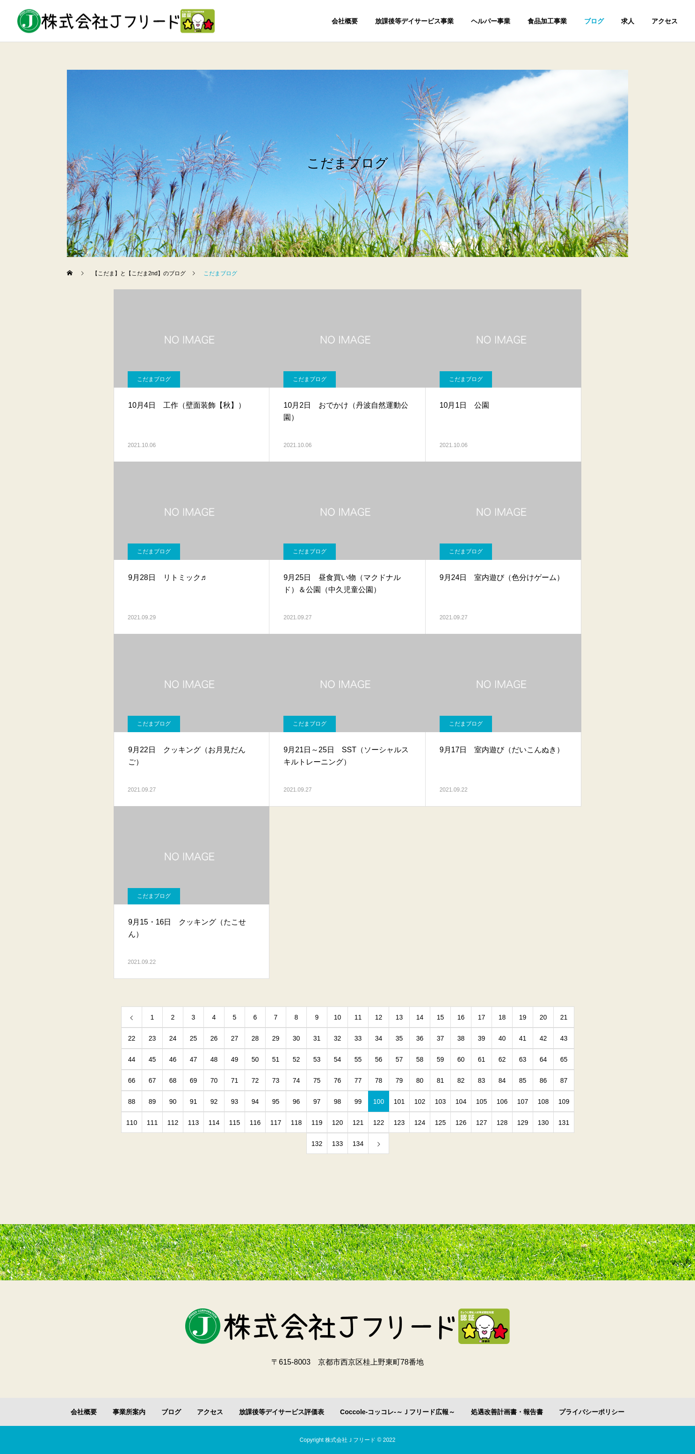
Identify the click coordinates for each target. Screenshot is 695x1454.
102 (419, 1101)
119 (316, 1122)
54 (337, 1059)
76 (337, 1080)
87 (564, 1080)
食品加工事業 (547, 21)
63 (523, 1059)
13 (399, 1017)
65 (564, 1059)
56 (379, 1059)
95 (276, 1101)
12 (379, 1017)
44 (132, 1059)
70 (214, 1080)
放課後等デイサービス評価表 (281, 1412)
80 (420, 1080)
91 (193, 1101)
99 (358, 1101)
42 (543, 1038)
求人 (627, 21)
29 (276, 1038)
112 (172, 1122)
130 (543, 1122)
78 (379, 1080)
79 (399, 1080)
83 (481, 1080)
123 (399, 1122)
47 (193, 1059)
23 (152, 1038)
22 (132, 1038)
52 (296, 1059)
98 (337, 1101)
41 (523, 1038)
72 (255, 1080)
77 (358, 1080)
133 (337, 1143)
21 (564, 1017)
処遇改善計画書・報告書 (507, 1412)
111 (152, 1122)
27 (235, 1038)
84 (502, 1080)
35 (399, 1038)
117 (275, 1122)
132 (316, 1143)
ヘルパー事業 (490, 21)
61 (481, 1059)
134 (358, 1143)
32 (337, 1038)
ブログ (594, 21)
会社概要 (345, 21)
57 (399, 1059)
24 (173, 1038)
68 (173, 1080)
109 (563, 1101)
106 (502, 1101)
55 (358, 1059)
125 (440, 1122)
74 (296, 1080)
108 (543, 1101)
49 (235, 1059)
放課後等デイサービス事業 (414, 21)
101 (399, 1101)
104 (461, 1101)
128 (502, 1122)
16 (461, 1017)
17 (481, 1017)
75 (317, 1080)
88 (132, 1101)
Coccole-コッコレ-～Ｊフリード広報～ (397, 1412)
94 (255, 1101)
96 (296, 1101)
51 (276, 1059)
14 (420, 1017)
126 (461, 1122)
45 (152, 1059)
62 (502, 1059)
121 (358, 1122)
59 (440, 1059)
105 (481, 1101)
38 (461, 1038)
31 (317, 1038)
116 (255, 1122)
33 (358, 1038)
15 (440, 1017)
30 (296, 1038)
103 (440, 1101)
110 (131, 1122)
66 (132, 1080)
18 (502, 1017)
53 (317, 1059)
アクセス (665, 21)
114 (214, 1122)
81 (440, 1080)
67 (152, 1080)
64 (543, 1059)
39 (481, 1038)
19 (523, 1017)
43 (564, 1038)
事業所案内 (129, 1412)
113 (193, 1122)
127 (481, 1122)
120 (337, 1122)
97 (317, 1101)
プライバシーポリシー (591, 1412)
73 (276, 1080)
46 (173, 1059)
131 (563, 1122)
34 (379, 1038)
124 (419, 1122)
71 (235, 1080)
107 (522, 1101)
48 (214, 1059)
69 (193, 1080)
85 (523, 1080)
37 (440, 1038)
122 (378, 1122)
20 (543, 1017)
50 (255, 1059)
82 (461, 1080)
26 (214, 1038)
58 (420, 1059)
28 (255, 1038)
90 (173, 1101)
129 (522, 1122)
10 (337, 1017)
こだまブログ (154, 379)
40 (502, 1038)
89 (152, 1101)
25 (193, 1038)
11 (358, 1017)
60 (461, 1059)
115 (234, 1122)
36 (420, 1038)
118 (296, 1122)
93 (235, 1101)
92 (214, 1101)
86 (543, 1080)
